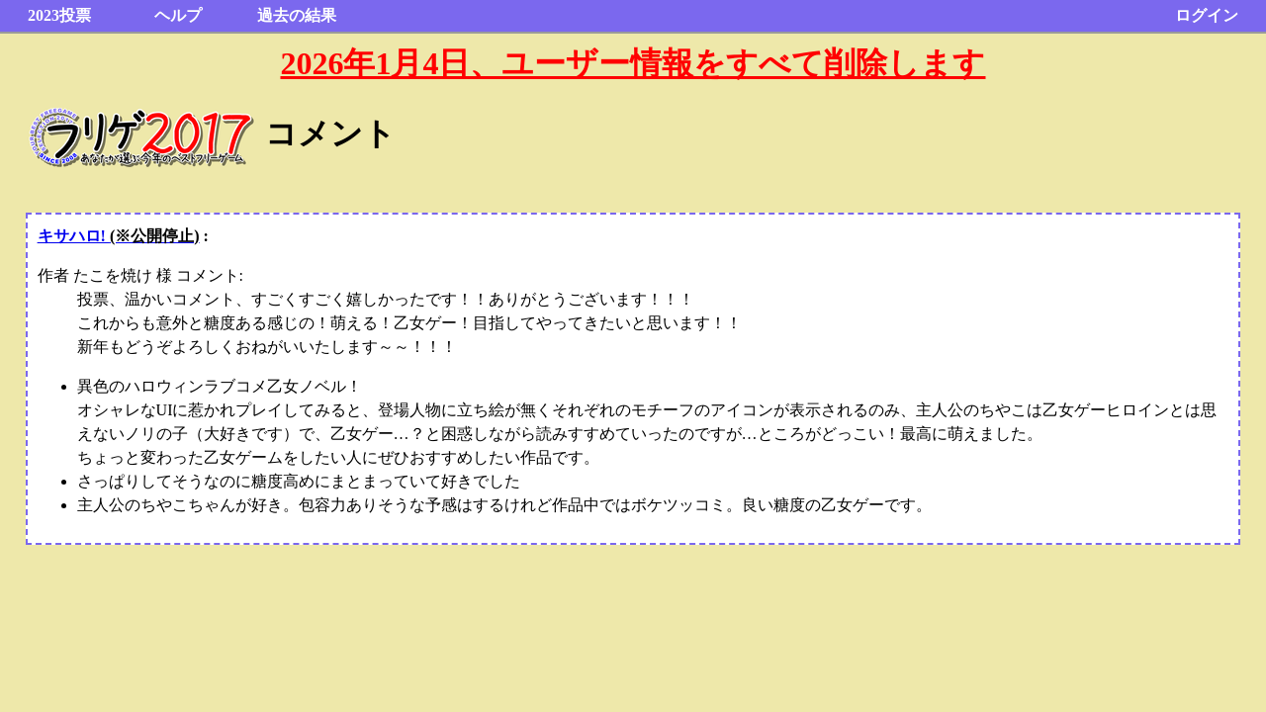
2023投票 (59, 15)
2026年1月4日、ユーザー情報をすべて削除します (632, 63)
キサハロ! (119, 235)
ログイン (1206, 15)
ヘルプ (178, 15)
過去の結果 (296, 15)
